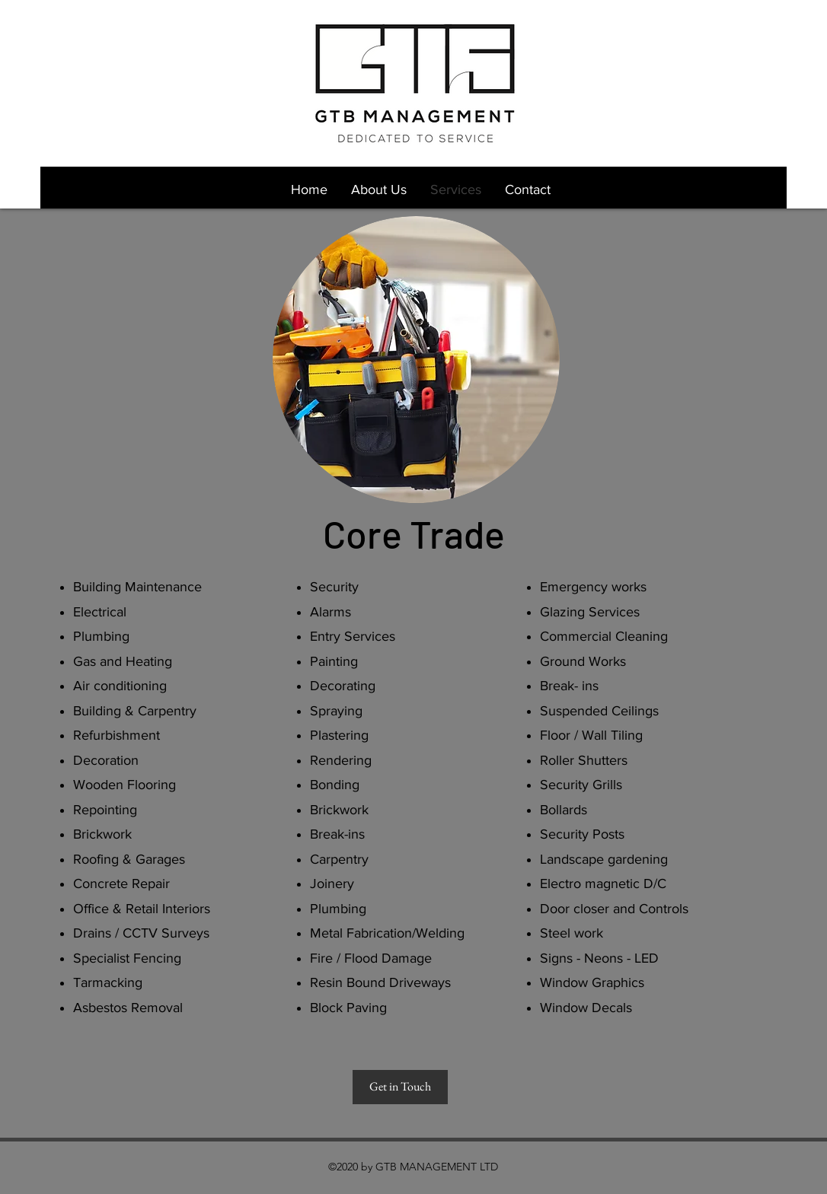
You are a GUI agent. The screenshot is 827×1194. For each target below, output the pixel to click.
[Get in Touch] (400, 1087)
